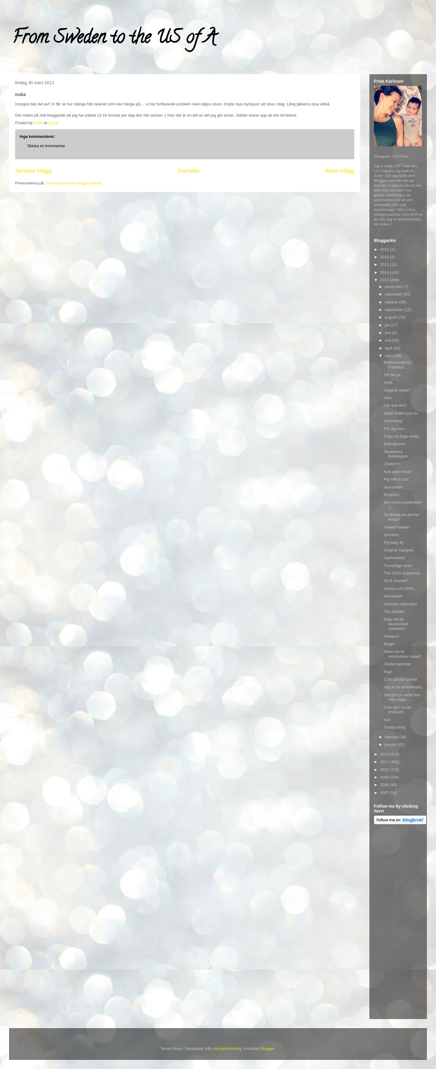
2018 (385, 249)
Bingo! (389, 644)
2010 (385, 769)
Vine (387, 397)
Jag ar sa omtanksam (402, 687)
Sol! (387, 719)
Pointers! (391, 636)
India (388, 382)
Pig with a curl (396, 479)
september (395, 309)
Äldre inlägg (339, 171)
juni (388, 332)
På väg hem (394, 428)
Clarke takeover (397, 664)
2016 (385, 257)
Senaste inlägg (33, 171)
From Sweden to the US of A (114, 39)
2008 (385, 785)
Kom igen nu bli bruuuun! (397, 709)
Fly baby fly (394, 542)
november (394, 294)
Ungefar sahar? (397, 390)
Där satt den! (395, 405)
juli (388, 325)
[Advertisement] (398, 923)
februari (392, 737)
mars (390, 355)
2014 (385, 272)
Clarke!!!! (391, 464)
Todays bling (394, 727)
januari (391, 744)
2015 (385, 264)
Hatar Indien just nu (401, 413)
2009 (385, 777)
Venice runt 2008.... (401, 588)
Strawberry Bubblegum (396, 454)
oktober (392, 302)
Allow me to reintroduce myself (402, 654)
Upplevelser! (394, 557)
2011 (385, 762)
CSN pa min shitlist (400, 679)
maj (388, 340)
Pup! (388, 672)
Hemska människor (400, 604)
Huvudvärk (393, 596)
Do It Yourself (395, 580)
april (389, 348)
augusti (392, 317)
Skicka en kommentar (46, 146)
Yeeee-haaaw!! (397, 527)
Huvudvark (393, 487)
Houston (391, 534)
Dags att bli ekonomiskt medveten (396, 624)
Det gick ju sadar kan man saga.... (402, 697)
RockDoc (392, 494)
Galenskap (393, 421)
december (394, 286)
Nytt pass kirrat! (397, 471)
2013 (385, 280)
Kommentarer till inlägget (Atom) (74, 183)
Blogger (267, 1048)
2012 (385, 754)
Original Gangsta (398, 550)
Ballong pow (394, 444)
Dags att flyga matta (401, 436)
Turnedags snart (398, 565)
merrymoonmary (227, 1048)
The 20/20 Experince (402, 573)
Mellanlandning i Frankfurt (398, 364)
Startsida (188, 171)
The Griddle (394, 611)
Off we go (392, 374)
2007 (385, 792)
